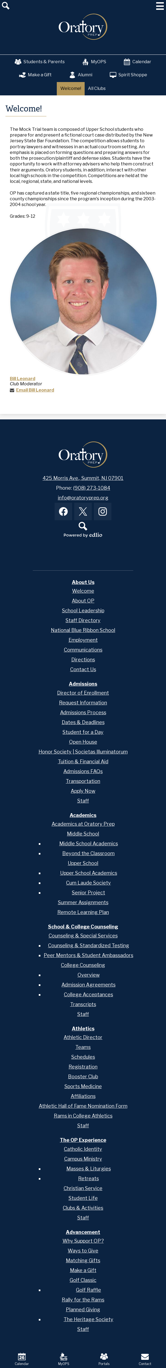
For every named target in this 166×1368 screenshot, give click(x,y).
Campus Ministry (83, 1159)
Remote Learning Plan (83, 912)
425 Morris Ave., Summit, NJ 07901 (83, 478)
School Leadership (83, 610)
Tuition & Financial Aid (83, 761)
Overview (89, 975)
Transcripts (83, 1004)
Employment (83, 640)
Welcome (83, 591)
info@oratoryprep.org (83, 498)
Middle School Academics (88, 843)
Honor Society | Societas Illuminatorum (83, 752)
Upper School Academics (88, 873)
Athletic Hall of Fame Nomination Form (83, 1106)
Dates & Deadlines (83, 722)
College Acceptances (88, 994)
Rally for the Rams (83, 1300)
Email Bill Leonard (35, 390)
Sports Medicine (83, 1086)
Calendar (137, 62)
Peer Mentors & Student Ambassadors (88, 955)
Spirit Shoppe (128, 75)
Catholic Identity (83, 1149)
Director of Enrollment (83, 693)
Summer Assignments (83, 902)
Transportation (83, 781)
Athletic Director (83, 1037)
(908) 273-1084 (91, 488)
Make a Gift (35, 75)
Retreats (88, 1178)
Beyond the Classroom (88, 853)
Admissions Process (83, 712)
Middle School (83, 834)
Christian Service (83, 1188)
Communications (83, 650)
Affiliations (83, 1096)
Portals (104, 1359)
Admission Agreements (88, 985)
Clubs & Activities (83, 1208)
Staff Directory (83, 620)
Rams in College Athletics (83, 1116)
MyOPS (94, 62)
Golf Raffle (88, 1290)
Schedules (83, 1057)
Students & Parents (40, 62)
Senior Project (88, 892)
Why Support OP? (83, 1241)
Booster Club (83, 1076)
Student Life (83, 1198)
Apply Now (83, 791)
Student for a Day (83, 732)
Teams (83, 1047)
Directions (83, 659)
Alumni (80, 75)
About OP (83, 601)
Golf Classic (83, 1280)
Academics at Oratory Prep (83, 824)
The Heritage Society (88, 1319)
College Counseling (83, 965)
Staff (83, 801)
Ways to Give (83, 1251)
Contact (145, 1359)
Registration (83, 1067)
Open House (83, 742)
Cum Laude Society (88, 883)
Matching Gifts (83, 1260)
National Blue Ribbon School (83, 630)
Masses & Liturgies (88, 1169)
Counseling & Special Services (83, 936)
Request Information (83, 703)
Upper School (83, 863)
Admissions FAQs (83, 771)
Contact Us (83, 669)
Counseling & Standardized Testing (88, 945)
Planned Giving (83, 1309)
